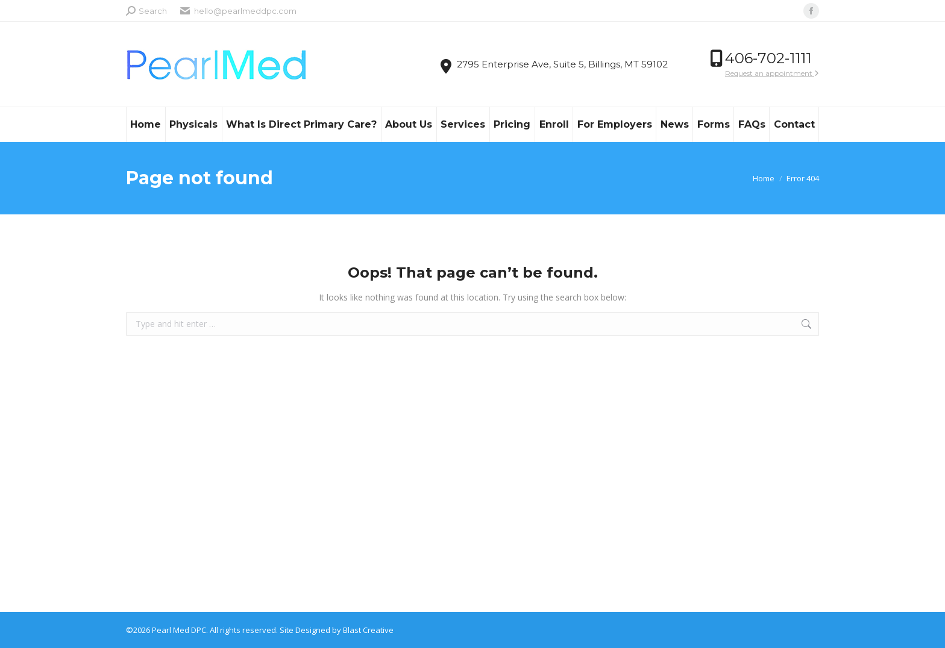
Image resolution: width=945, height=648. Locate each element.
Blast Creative (368, 630)
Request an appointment (772, 73)
